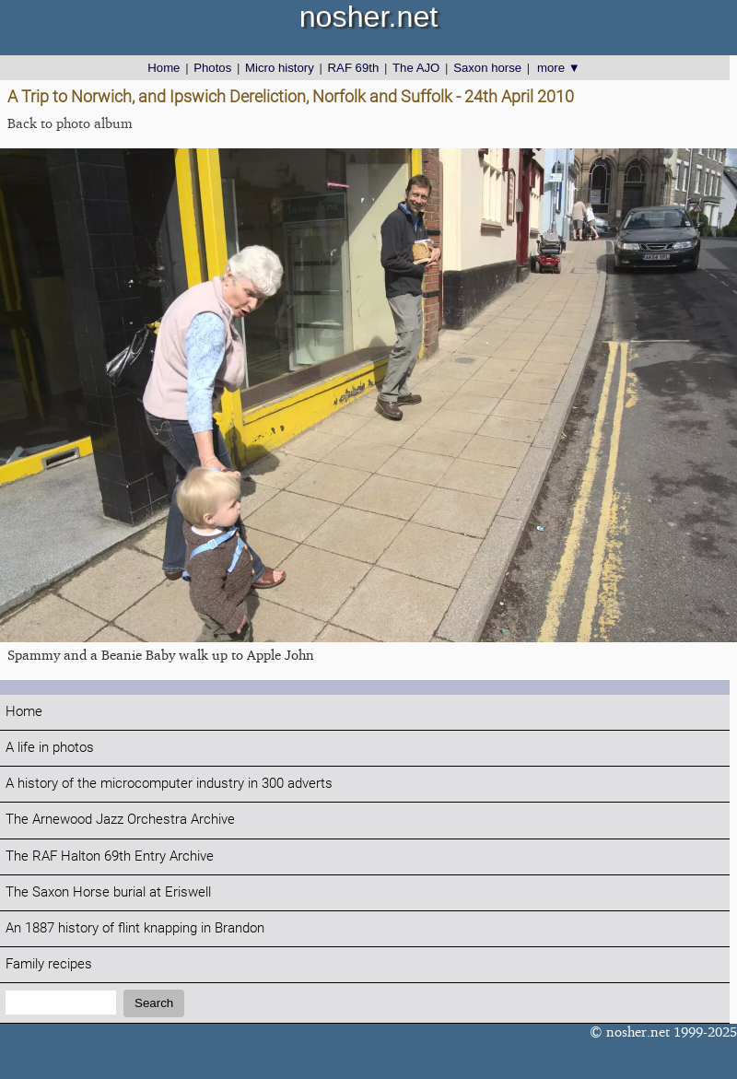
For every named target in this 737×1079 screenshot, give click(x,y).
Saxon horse (487, 68)
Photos (212, 68)
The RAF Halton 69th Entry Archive (110, 856)
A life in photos (50, 748)
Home (163, 68)
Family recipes (49, 964)
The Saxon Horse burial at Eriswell (108, 892)
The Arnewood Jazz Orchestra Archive (120, 819)
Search (154, 1003)
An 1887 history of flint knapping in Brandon (135, 928)
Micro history (279, 68)
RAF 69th (354, 68)
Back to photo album (70, 123)
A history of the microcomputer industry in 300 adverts (169, 784)
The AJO (415, 68)
